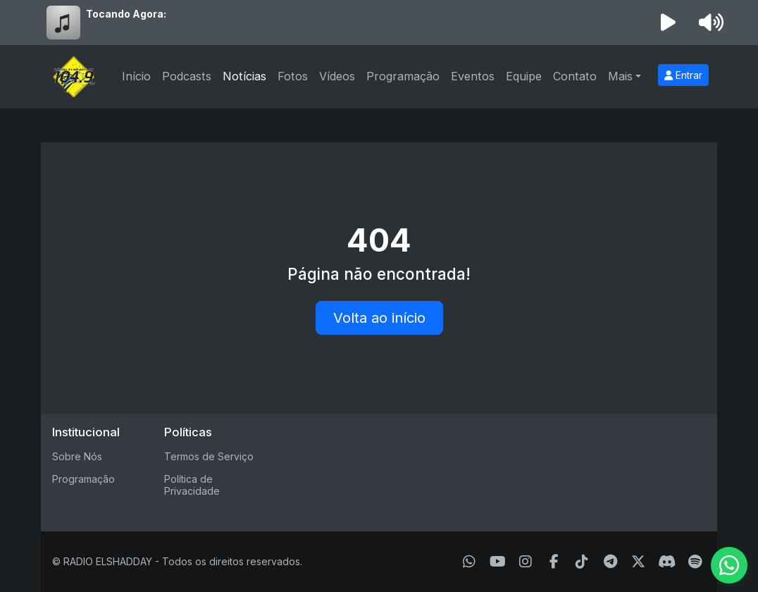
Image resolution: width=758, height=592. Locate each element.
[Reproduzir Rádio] (668, 22)
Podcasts (186, 76)
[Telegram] (610, 561)
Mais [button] (620, 76)
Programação (403, 76)
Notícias (244, 76)
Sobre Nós (77, 456)
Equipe (524, 76)
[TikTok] (582, 561)
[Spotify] (695, 561)
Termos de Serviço (209, 456)
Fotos (293, 76)
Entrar (683, 75)
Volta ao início (379, 317)
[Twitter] (638, 561)
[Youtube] (498, 561)
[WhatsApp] (469, 561)
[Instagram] (525, 561)
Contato (575, 76)
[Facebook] (554, 561)
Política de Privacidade (192, 485)
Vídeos (337, 76)
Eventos (473, 76)
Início (136, 76)
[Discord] (667, 561)
